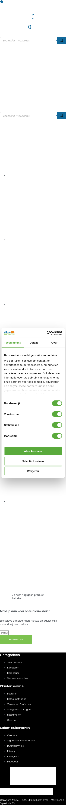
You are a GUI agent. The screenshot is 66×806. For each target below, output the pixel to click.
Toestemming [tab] (12, 342)
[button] (1, 1)
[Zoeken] (61, 40)
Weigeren (33, 470)
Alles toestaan (33, 451)
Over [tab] (54, 342)
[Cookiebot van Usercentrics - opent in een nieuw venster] (47, 333)
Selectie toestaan (33, 460)
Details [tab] (34, 342)
